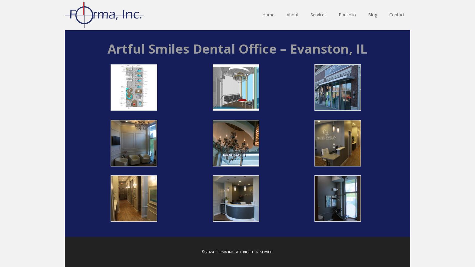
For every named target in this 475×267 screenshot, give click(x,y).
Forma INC (104, 15)
